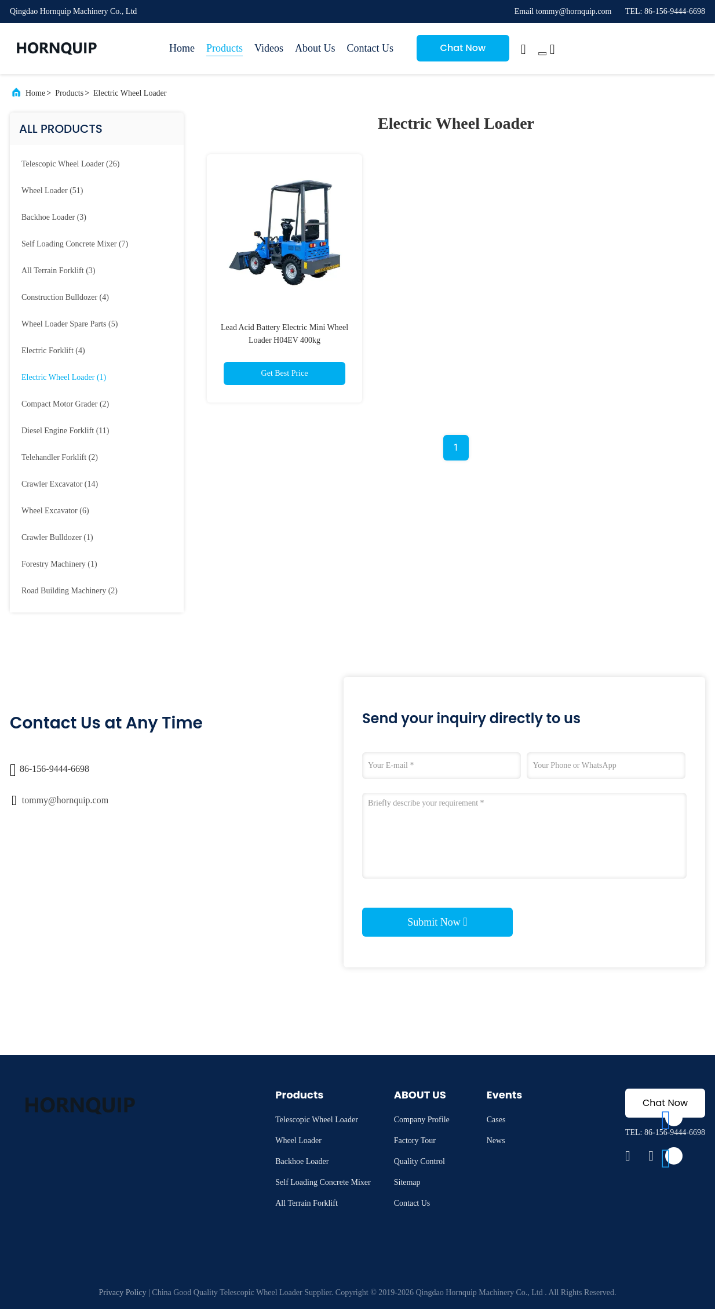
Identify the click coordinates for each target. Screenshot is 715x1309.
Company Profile (422, 1119)
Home (182, 48)
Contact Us (369, 48)
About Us (315, 48)
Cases (496, 1119)
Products (224, 48)
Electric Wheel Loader (129, 93)
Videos (268, 48)
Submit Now (437, 921)
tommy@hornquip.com (65, 800)
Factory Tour (415, 1140)
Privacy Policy (122, 1292)
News (496, 1140)
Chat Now (463, 48)
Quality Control (419, 1161)
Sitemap (407, 1182)
